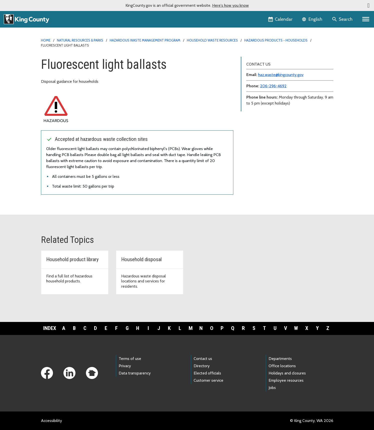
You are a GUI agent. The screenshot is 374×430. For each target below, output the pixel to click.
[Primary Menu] (366, 19)
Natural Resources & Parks (80, 40)
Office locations (282, 365)
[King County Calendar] (281, 19)
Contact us (203, 358)
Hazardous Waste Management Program (145, 40)
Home (45, 40)
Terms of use (130, 358)
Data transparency (135, 373)
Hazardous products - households (276, 40)
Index (49, 328)
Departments (280, 358)
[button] (368, 5)
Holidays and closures (287, 373)
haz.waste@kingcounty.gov (281, 74)
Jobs (272, 387)
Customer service (208, 380)
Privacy (125, 365)
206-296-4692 (273, 86)
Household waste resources (212, 40)
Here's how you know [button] (230, 5)
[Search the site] (343, 19)
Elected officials (207, 373)
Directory (202, 365)
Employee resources (286, 380)
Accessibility (51, 420)
